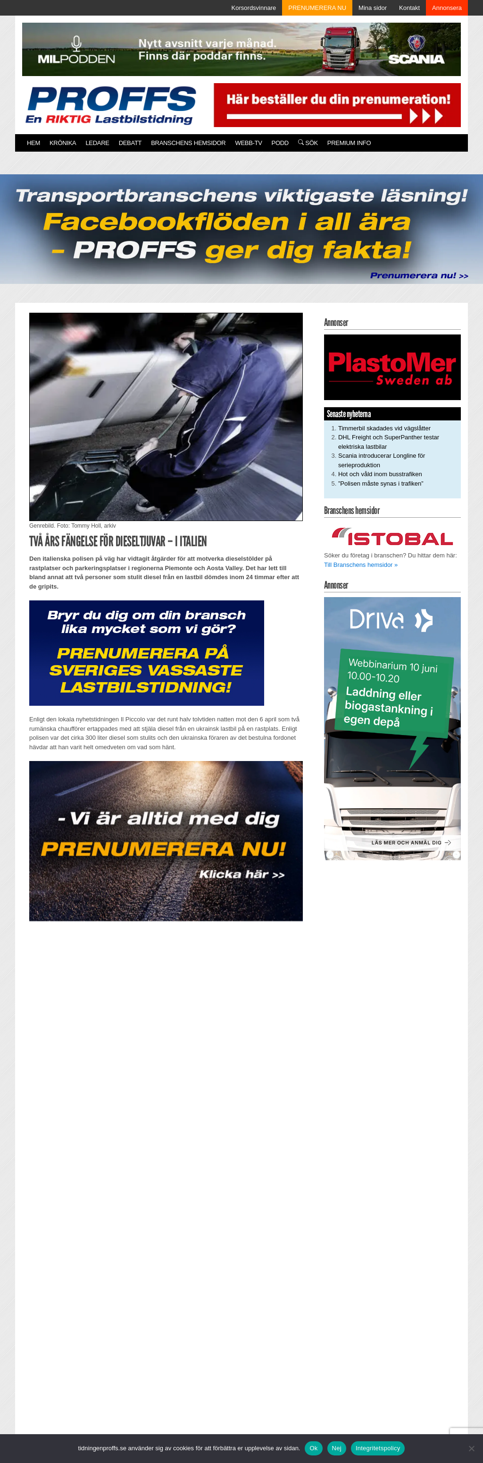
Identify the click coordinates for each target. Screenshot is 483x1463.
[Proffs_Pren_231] (146, 652)
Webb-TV (248, 142)
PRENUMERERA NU (317, 7)
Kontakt (409, 7)
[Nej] (471, 1448)
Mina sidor (372, 7)
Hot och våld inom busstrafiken (380, 474)
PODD (280, 142)
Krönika (63, 142)
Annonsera (447, 7)
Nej (336, 1448)
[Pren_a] (335, 104)
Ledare (97, 142)
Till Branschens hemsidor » (361, 564)
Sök (308, 142)
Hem (33, 142)
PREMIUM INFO (349, 142)
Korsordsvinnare (254, 7)
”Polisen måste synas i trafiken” (381, 483)
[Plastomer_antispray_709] (392, 366)
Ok (313, 1448)
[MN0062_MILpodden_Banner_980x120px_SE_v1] (241, 48)
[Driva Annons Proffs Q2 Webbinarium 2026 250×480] (392, 728)
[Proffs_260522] (241, 228)
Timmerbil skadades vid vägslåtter (384, 428)
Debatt (130, 142)
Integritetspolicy (378, 1448)
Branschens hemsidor (188, 142)
